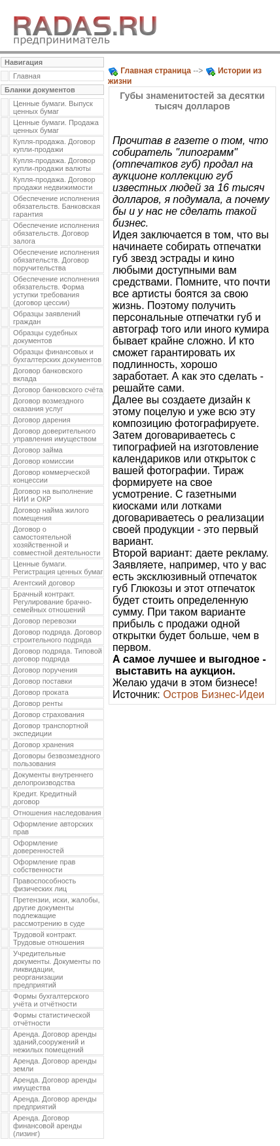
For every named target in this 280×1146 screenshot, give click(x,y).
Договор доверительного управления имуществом (54, 435)
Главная (27, 76)
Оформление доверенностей (38, 847)
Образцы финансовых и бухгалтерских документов (57, 355)
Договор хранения (43, 745)
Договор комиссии (43, 461)
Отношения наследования (57, 813)
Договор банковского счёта (58, 390)
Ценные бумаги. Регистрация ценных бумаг (58, 568)
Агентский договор (44, 583)
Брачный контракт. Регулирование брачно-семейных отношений (52, 602)
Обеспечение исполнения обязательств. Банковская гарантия (56, 206)
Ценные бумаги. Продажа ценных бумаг (56, 126)
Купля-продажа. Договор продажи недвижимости (54, 183)
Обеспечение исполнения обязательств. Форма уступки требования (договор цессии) (56, 290)
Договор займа (38, 450)
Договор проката (41, 692)
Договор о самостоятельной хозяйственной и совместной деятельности (56, 541)
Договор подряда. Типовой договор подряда (57, 655)
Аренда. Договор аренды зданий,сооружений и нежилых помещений (55, 1042)
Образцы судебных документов (45, 336)
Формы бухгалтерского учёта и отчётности (51, 1000)
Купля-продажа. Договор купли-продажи (54, 145)
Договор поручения (45, 670)
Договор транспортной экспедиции (50, 729)
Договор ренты (38, 703)
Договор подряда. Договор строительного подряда (57, 636)
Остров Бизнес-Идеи (213, 694)
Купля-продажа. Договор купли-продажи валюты (54, 164)
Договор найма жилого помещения (51, 514)
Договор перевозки (45, 621)
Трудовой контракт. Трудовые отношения (48, 938)
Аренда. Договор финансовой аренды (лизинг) (47, 1125)
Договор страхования (48, 714)
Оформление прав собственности (44, 866)
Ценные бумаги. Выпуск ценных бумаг (53, 107)
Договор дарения (42, 420)
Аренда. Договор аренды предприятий (55, 1103)
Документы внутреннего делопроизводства (53, 778)
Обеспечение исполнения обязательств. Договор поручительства (56, 260)
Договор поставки (42, 681)
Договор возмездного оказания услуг (48, 405)
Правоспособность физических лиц (44, 885)
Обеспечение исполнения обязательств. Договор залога (56, 233)
